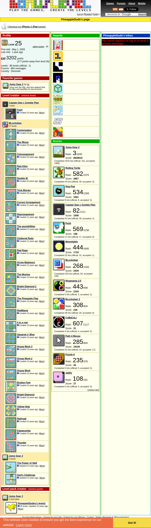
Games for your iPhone (74, 517)
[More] (42, 113)
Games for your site (52, 517)
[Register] (88, 14)
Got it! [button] (132, 522)
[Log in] (80, 14)
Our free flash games (32, 517)
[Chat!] (95, 14)
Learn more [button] (24, 525)
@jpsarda (106, 517)
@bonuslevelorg (121, 517)
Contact (90, 517)
